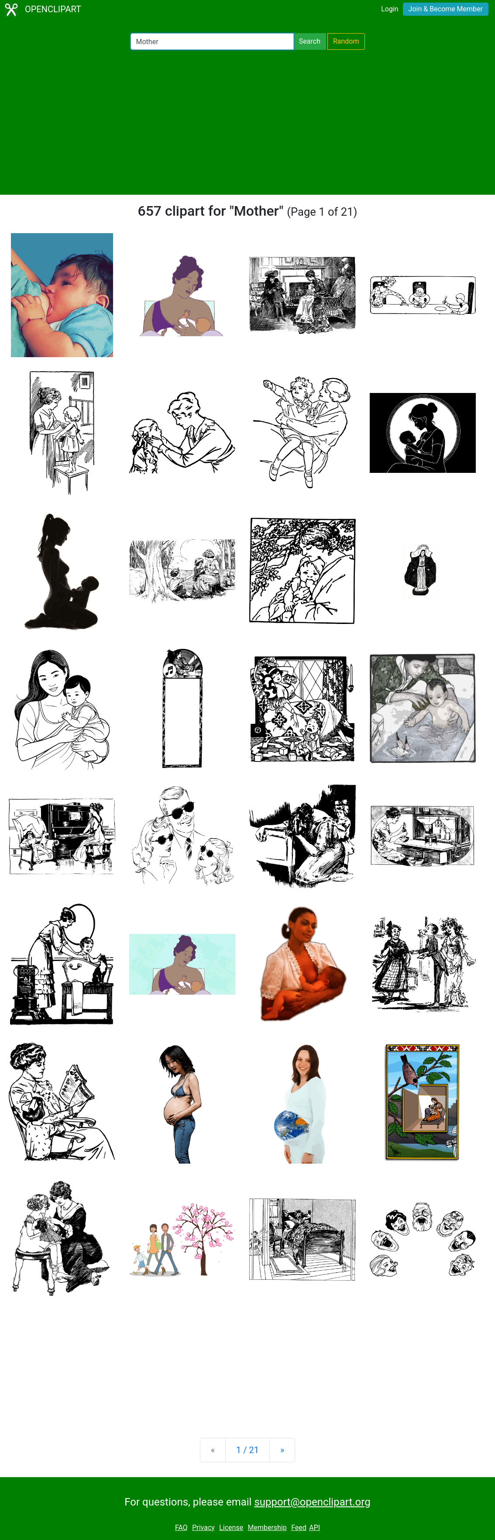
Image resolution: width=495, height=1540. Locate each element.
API (314, 1527)
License (231, 1527)
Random (346, 41)
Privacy (203, 1527)
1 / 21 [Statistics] (247, 1450)
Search (309, 41)
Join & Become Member (446, 9)
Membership (267, 1527)
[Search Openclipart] (212, 41)
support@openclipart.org (312, 1502)
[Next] (282, 1450)
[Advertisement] (247, 122)
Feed (298, 1527)
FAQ (181, 1527)
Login (389, 9)
